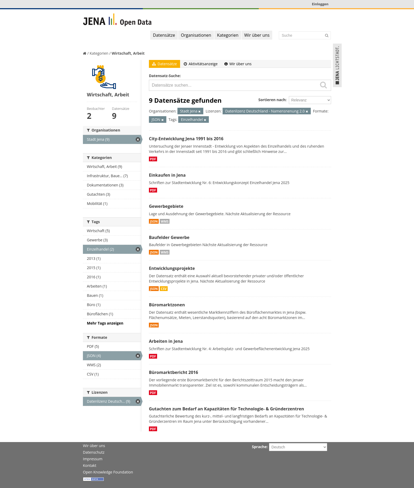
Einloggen (320, 4)
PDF (153, 159)
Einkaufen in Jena (167, 175)
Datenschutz (93, 452)
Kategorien (227, 35)
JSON (154, 221)
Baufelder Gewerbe (169, 237)
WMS (164, 221)
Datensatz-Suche (164, 75)
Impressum (92, 458)
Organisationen (196, 35)
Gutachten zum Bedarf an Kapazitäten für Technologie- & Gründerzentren (226, 409)
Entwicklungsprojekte (172, 268)
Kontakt (89, 465)
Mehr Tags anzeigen (105, 323)
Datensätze (164, 35)
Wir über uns (257, 35)
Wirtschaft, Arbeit (128, 53)
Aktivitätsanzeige (201, 63)
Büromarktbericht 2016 (173, 372)
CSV (164, 289)
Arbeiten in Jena (166, 341)
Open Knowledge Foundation (108, 472)
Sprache (259, 446)
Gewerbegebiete (166, 206)
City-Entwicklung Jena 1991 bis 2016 (186, 139)
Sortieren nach (271, 99)
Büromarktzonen (167, 305)
